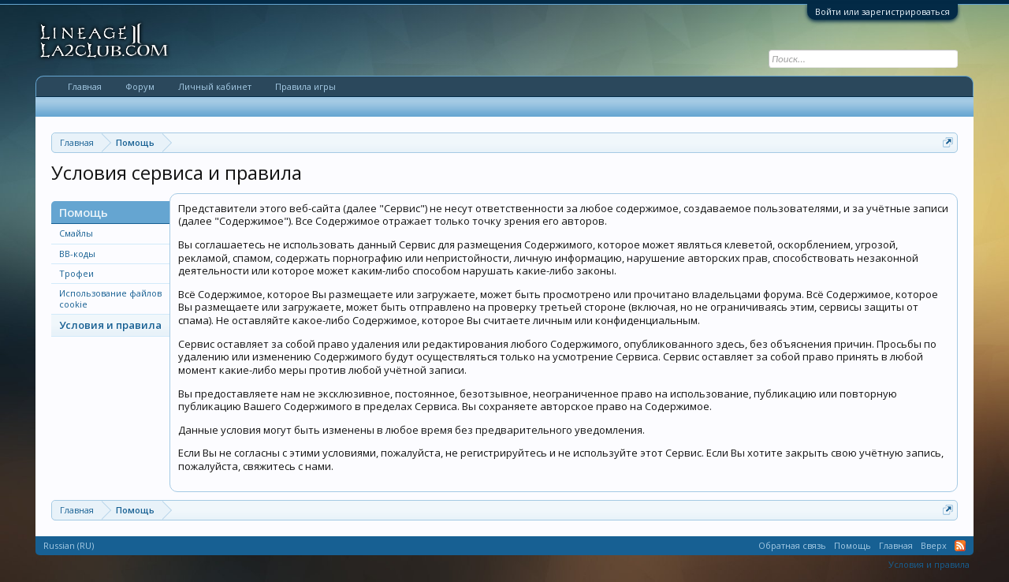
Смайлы (76, 233)
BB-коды (77, 253)
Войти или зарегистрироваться (882, 11)
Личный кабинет (214, 86)
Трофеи (76, 273)
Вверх (934, 545)
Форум (140, 86)
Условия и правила (110, 325)
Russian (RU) (68, 545)
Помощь (852, 545)
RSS (960, 545)
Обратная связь (792, 545)
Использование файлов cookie (110, 298)
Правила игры (305, 86)
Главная (85, 86)
